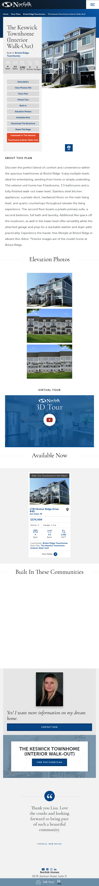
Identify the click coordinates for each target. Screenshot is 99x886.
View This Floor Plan (49, 720)
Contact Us (74, 848)
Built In (23, 105)
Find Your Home (25, 848)
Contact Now (49, 685)
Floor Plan (23, 93)
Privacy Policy (49, 843)
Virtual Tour (23, 99)
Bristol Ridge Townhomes (34, 14)
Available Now (23, 117)
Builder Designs (54, 856)
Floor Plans (15, 14)
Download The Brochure (23, 123)
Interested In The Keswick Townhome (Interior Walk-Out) (23, 137)
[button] (23, 87)
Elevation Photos (23, 111)
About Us (61, 848)
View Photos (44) (23, 88)
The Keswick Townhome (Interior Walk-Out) (47, 504)
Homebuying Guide (44, 848)
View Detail (49, 511)
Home (5, 14)
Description (23, 82)
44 (68, 148)
